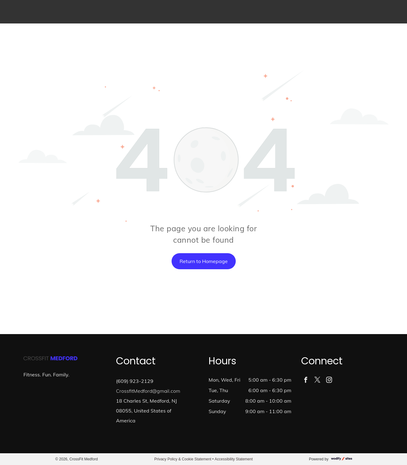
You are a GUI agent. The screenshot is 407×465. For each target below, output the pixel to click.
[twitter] (317, 380)
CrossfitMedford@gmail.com (148, 391)
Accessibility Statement (234, 459)
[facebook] (305, 380)
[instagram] (329, 380)
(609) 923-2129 (134, 381)
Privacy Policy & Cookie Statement (182, 459)
